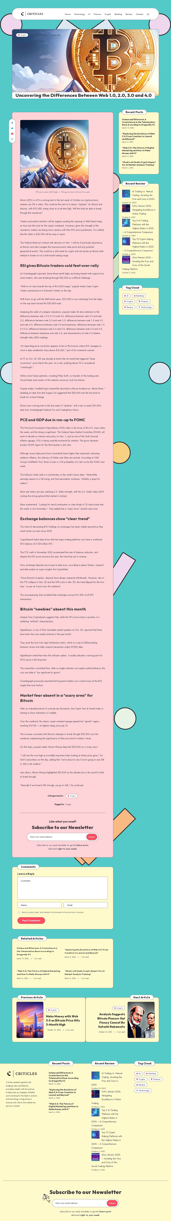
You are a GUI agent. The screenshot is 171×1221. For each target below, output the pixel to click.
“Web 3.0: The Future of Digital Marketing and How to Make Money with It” (38, 972)
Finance (97, 14)
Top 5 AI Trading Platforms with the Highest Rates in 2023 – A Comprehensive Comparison (105, 1114)
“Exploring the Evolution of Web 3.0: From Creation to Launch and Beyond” (86, 951)
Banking (118, 14)
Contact (139, 14)
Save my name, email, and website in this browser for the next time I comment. (53, 912)
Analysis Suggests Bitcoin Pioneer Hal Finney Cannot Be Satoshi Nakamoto (110, 1021)
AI (89, 14)
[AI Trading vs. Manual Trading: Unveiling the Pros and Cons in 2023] (126, 194)
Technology (79, 14)
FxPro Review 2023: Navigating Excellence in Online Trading (143, 209)
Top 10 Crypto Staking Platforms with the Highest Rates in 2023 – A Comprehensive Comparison (107, 1136)
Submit (88, 837)
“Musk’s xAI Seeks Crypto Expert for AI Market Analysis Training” (86, 972)
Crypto (108, 14)
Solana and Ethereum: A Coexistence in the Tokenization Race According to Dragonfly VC (36, 951)
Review (128, 14)
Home (68, 14)
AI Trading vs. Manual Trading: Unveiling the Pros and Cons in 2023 (143, 195)
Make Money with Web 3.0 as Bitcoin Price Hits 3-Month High (61, 1021)
